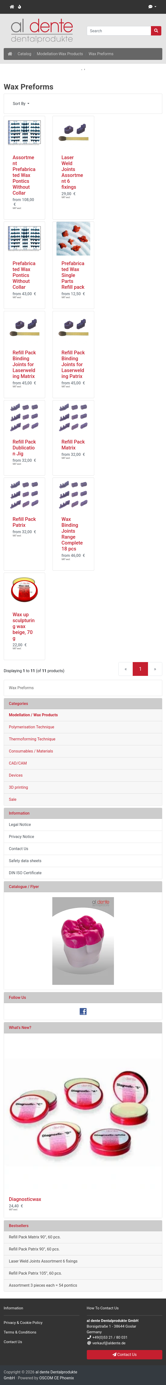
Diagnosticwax (25, 1199)
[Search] (119, 30)
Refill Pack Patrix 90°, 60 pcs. (34, 1249)
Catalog (24, 53)
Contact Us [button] (124, 1354)
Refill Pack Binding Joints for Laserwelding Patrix (73, 364)
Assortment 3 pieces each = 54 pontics (43, 1285)
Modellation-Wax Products (60, 53)
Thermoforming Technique (32, 739)
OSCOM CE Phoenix (56, 1378)
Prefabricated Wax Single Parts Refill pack (72, 275)
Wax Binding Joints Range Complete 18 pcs (72, 534)
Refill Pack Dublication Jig (24, 448)
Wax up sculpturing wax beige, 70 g (24, 626)
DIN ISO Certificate (25, 873)
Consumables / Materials (31, 751)
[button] (152, 7)
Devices (16, 775)
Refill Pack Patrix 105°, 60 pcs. (35, 1273)
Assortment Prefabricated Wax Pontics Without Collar (24, 175)
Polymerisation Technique (31, 727)
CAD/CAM (18, 763)
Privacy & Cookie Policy (23, 1322)
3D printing (18, 787)
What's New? (20, 1027)
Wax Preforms (101, 53)
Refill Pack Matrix (73, 445)
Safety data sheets (25, 860)
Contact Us (18, 848)
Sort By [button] (19, 103)
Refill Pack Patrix (24, 522)
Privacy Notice (21, 836)
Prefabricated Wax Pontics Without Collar (24, 275)
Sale (13, 799)
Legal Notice (20, 824)
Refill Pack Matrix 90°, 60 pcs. (35, 1237)
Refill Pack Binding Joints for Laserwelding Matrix (24, 364)
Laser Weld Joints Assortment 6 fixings (72, 172)
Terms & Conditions (20, 1332)
